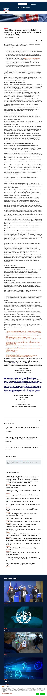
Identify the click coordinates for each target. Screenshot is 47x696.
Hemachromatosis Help (11, 344)
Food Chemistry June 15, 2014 (12, 353)
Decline (42, 694)
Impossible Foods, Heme (11, 343)
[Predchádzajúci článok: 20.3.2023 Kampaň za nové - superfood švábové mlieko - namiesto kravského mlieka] (8, 420)
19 (6, 356)
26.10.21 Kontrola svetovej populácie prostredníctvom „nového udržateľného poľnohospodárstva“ (22, 438)
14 (6, 350)
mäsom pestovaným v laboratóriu (31, 58)
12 (6, 347)
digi (5, 680)
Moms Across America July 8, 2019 (13, 354)
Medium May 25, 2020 (11, 352)
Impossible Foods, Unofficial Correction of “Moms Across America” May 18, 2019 (22, 355)
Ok (37, 694)
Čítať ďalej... (8, 484)
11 (6, 346)
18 (6, 355)
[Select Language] (23, 4)
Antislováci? (8, 604)
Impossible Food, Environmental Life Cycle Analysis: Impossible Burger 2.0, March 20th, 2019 (24, 338)
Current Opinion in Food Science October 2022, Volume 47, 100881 (20, 356)
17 (6, 354)
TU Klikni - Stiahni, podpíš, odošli (19, 363)
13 (6, 348)
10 (6, 344)
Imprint (11, 693)
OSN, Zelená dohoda (8, 37)
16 (6, 353)
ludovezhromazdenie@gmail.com (24, 7)
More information (5, 693)
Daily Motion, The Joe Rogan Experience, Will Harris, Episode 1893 (19, 337)
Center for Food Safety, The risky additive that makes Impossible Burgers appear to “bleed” (24, 346)
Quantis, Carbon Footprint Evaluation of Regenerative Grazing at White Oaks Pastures (23, 340)
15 (6, 352)
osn (5, 629)
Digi (5, 655)
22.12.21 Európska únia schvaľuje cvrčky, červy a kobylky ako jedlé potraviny (23, 428)
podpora (33, 4)
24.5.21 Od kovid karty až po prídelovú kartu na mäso (22, 448)
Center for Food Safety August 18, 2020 (14, 347)
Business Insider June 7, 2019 (12, 350)
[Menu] (6, 12)
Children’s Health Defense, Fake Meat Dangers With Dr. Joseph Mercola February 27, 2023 (24, 331)
